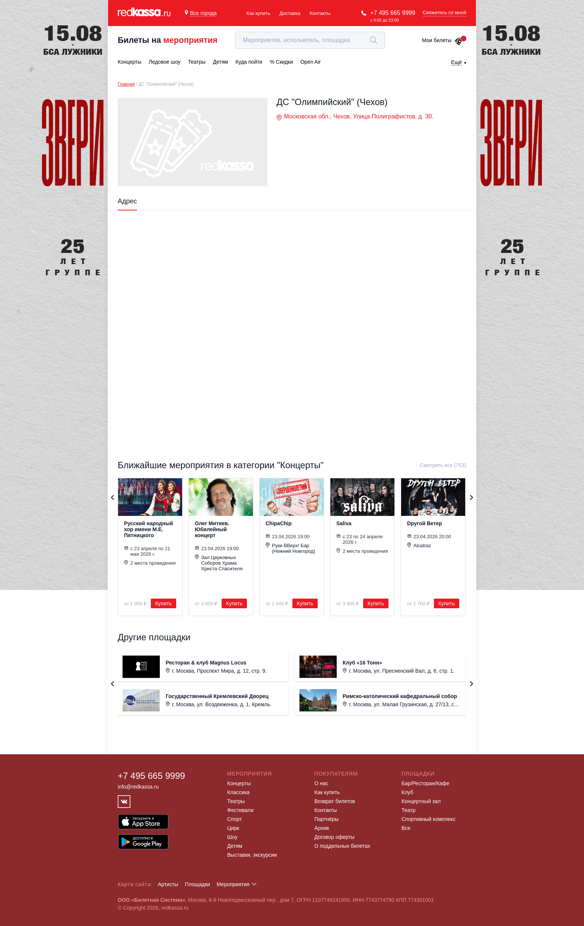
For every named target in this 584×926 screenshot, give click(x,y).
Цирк (233, 828)
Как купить (258, 13)
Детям (234, 846)
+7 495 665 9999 (392, 13)
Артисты (168, 884)
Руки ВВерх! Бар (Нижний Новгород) (290, 548)
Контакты (320, 13)
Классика (238, 792)
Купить (163, 603)
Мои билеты (442, 40)
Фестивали (240, 810)
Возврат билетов (334, 801)
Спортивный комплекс (429, 819)
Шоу (232, 837)
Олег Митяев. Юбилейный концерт (212, 529)
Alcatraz (419, 545)
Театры (236, 801)
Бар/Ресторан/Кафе (426, 783)
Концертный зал (421, 801)
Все (406, 828)
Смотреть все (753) (443, 465)
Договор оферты (334, 837)
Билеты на (168, 40)
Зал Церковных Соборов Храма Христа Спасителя (218, 562)
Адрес (127, 201)
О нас (321, 783)
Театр (408, 810)
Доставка (289, 13)
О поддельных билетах (342, 846)
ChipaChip (279, 523)
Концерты (239, 783)
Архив (321, 828)
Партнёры (326, 819)
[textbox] (310, 40)
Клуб (407, 792)
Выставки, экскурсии (252, 855)
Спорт (234, 819)
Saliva (343, 523)
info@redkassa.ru (138, 787)
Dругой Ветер (424, 523)
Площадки (197, 884)
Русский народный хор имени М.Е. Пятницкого (148, 529)
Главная (126, 84)
